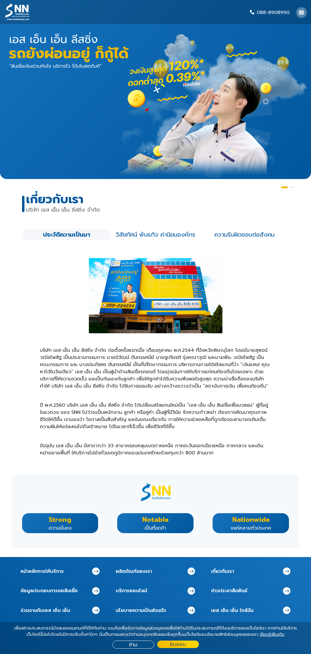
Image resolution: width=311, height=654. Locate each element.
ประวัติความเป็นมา (66, 234)
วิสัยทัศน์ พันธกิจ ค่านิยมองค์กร (155, 234)
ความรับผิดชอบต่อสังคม (244, 234)
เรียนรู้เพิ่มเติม (272, 634)
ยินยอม (178, 644)
